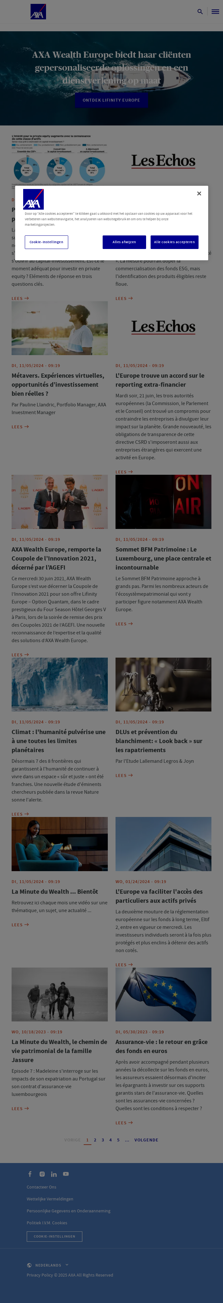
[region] (111, 223)
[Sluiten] (199, 193)
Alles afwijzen (124, 242)
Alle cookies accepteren (174, 242)
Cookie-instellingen (46, 242)
